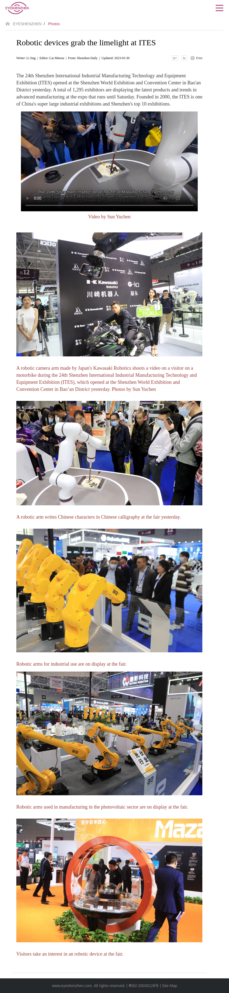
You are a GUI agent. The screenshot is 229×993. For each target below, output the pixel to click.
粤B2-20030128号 (143, 986)
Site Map (169, 986)
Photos (54, 24)
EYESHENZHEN (27, 24)
